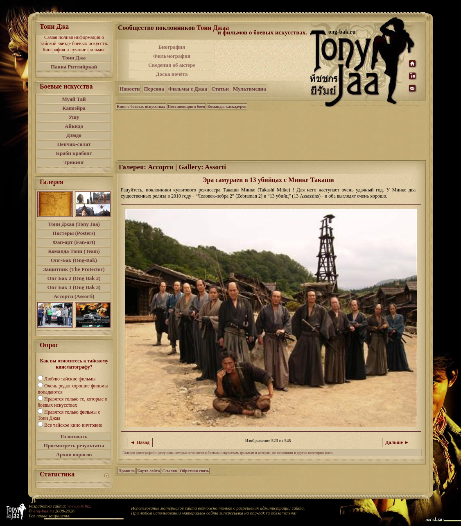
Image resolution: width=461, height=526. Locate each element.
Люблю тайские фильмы (69, 379)
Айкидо (74, 126)
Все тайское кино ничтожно (73, 425)
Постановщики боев (186, 106)
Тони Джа (74, 58)
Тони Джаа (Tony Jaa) (74, 224)
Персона (154, 89)
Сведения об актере (171, 65)
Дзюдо (73, 135)
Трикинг (73, 162)
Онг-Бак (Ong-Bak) (74, 260)
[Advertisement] (263, 60)
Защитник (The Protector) (74, 269)
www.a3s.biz (79, 505)
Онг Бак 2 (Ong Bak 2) (73, 278)
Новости (130, 89)
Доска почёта (172, 74)
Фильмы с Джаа (187, 89)
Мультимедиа (249, 89)
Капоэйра (74, 108)
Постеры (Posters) (73, 233)
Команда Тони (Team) (73, 251)
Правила (126, 471)
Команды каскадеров (227, 106)
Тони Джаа (213, 27)
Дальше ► (397, 442)
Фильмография (171, 56)
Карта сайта (148, 471)
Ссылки (170, 471)
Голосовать (74, 436)
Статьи (220, 89)
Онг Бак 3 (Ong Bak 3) (73, 287)
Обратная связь (194, 471)
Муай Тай (74, 99)
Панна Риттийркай (74, 67)
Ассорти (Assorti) (74, 296)
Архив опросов (74, 454)
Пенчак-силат (73, 144)
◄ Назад (139, 442)
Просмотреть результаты (74, 445)
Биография (171, 47)
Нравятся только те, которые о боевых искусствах (72, 402)
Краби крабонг (74, 153)
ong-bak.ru (43, 510)
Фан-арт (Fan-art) (74, 242)
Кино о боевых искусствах (141, 106)
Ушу (74, 117)
